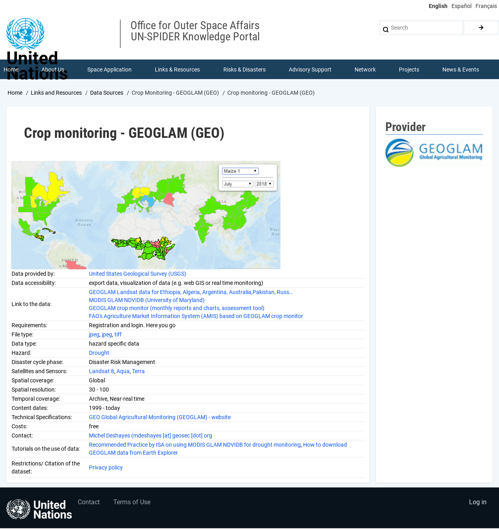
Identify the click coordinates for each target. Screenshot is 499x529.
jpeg (94, 335)
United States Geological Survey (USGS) (137, 274)
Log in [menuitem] (477, 503)
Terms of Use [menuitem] (132, 503)
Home (15, 93)
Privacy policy (106, 468)
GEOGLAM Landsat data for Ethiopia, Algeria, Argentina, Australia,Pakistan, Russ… (191, 292)
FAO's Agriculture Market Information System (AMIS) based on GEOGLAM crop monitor (196, 316)
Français (486, 6)
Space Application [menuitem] (109, 69)
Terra (138, 371)
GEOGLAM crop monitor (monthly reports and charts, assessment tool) (176, 308)
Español (461, 6)
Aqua (123, 371)
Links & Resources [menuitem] (177, 69)
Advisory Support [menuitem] (310, 69)
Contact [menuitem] (89, 503)
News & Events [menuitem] (461, 69)
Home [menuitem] (11, 69)
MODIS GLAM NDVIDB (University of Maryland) (147, 300)
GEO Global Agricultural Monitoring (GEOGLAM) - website (160, 417)
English (438, 6)
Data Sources (106, 93)
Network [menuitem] (365, 69)
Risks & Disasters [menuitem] (244, 69)
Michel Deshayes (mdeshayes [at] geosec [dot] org (150, 436)
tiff (118, 335)
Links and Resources (56, 93)
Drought (99, 353)
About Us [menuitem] (52, 69)
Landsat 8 (101, 371)
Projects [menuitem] (409, 69)
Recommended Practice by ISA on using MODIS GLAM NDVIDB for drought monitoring (195, 445)
